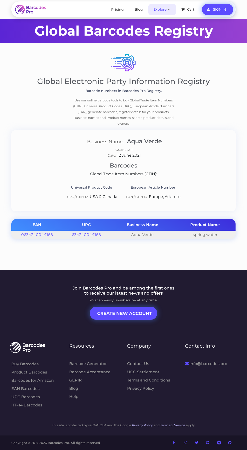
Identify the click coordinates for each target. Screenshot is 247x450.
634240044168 (86, 234)
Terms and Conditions (148, 380)
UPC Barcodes (25, 397)
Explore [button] (160, 9)
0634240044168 (37, 234)
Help (73, 396)
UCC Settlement (143, 372)
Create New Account (124, 313)
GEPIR (75, 380)
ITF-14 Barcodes (26, 405)
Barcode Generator (88, 363)
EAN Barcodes (25, 388)
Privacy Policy (140, 388)
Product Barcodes (29, 372)
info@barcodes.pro (206, 363)
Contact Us (138, 363)
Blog (139, 9)
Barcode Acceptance (89, 372)
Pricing (117, 9)
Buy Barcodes (25, 364)
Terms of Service (172, 425)
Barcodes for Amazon (32, 380)
